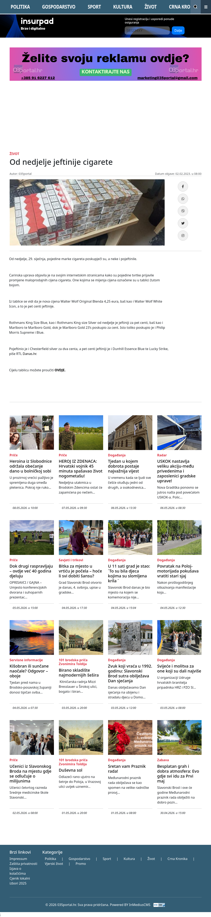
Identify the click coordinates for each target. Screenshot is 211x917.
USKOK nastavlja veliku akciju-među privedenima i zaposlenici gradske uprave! (176, 471)
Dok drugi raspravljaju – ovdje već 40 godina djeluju (31, 571)
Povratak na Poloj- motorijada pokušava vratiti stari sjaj (178, 571)
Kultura (129, 858)
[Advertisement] (106, 121)
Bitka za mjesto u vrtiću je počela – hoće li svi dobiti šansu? (80, 571)
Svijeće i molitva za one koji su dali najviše (179, 668)
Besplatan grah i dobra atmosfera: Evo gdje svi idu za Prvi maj (178, 773)
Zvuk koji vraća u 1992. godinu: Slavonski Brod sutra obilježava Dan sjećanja (130, 673)
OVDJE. (60, 370)
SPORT (94, 6)
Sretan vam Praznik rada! (127, 768)
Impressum (18, 858)
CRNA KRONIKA (185, 6)
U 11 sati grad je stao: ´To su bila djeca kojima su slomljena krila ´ (129, 573)
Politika (50, 858)
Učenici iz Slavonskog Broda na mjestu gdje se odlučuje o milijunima (30, 773)
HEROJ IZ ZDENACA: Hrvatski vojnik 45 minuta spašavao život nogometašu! (81, 468)
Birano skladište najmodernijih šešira (79, 672)
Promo (81, 863)
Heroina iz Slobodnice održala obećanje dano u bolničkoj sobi (31, 466)
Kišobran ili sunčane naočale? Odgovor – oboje (29, 671)
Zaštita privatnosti (23, 863)
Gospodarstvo (79, 858)
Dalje (178, 30)
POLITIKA (20, 6)
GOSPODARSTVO (58, 6)
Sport (107, 858)
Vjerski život (54, 863)
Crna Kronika (177, 858)
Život (151, 858)
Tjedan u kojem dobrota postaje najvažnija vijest (123, 466)
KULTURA (122, 6)
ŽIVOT (151, 6)
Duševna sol (70, 770)
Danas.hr (29, 353)
